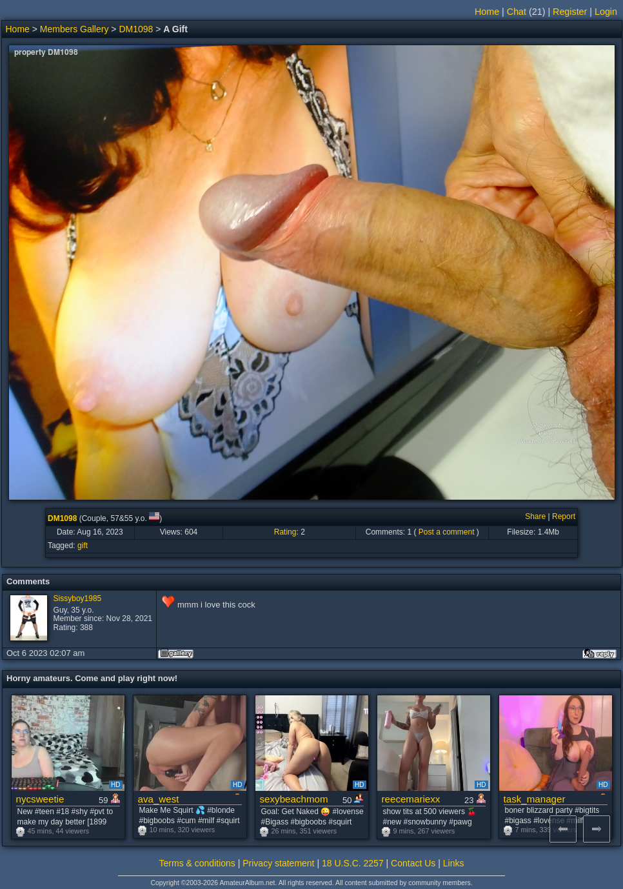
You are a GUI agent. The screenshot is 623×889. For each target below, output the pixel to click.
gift (82, 545)
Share (535, 516)
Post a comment (447, 531)
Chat (516, 11)
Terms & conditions (197, 863)
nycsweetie (40, 798)
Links (453, 863)
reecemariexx (411, 798)
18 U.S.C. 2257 (353, 863)
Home (487, 11)
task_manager (535, 798)
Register (570, 11)
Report (563, 516)
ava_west (158, 798)
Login (606, 11)
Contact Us (413, 863)
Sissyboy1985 (78, 598)
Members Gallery (74, 29)
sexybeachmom (294, 798)
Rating (285, 531)
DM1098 (136, 29)
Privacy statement (278, 863)
